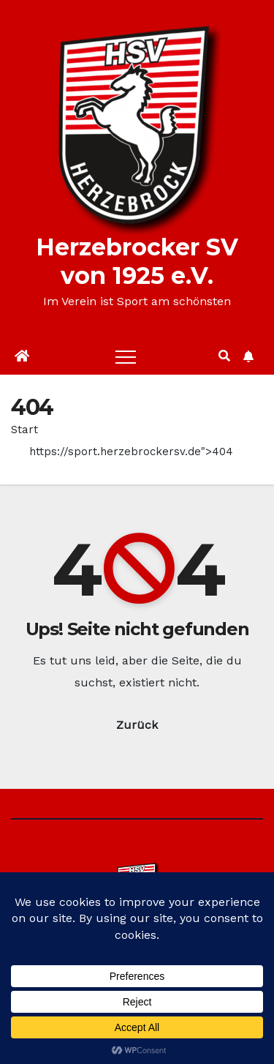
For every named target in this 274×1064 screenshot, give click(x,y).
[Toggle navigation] (125, 356)
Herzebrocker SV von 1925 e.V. (137, 261)
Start (24, 429)
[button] (224, 356)
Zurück (137, 725)
